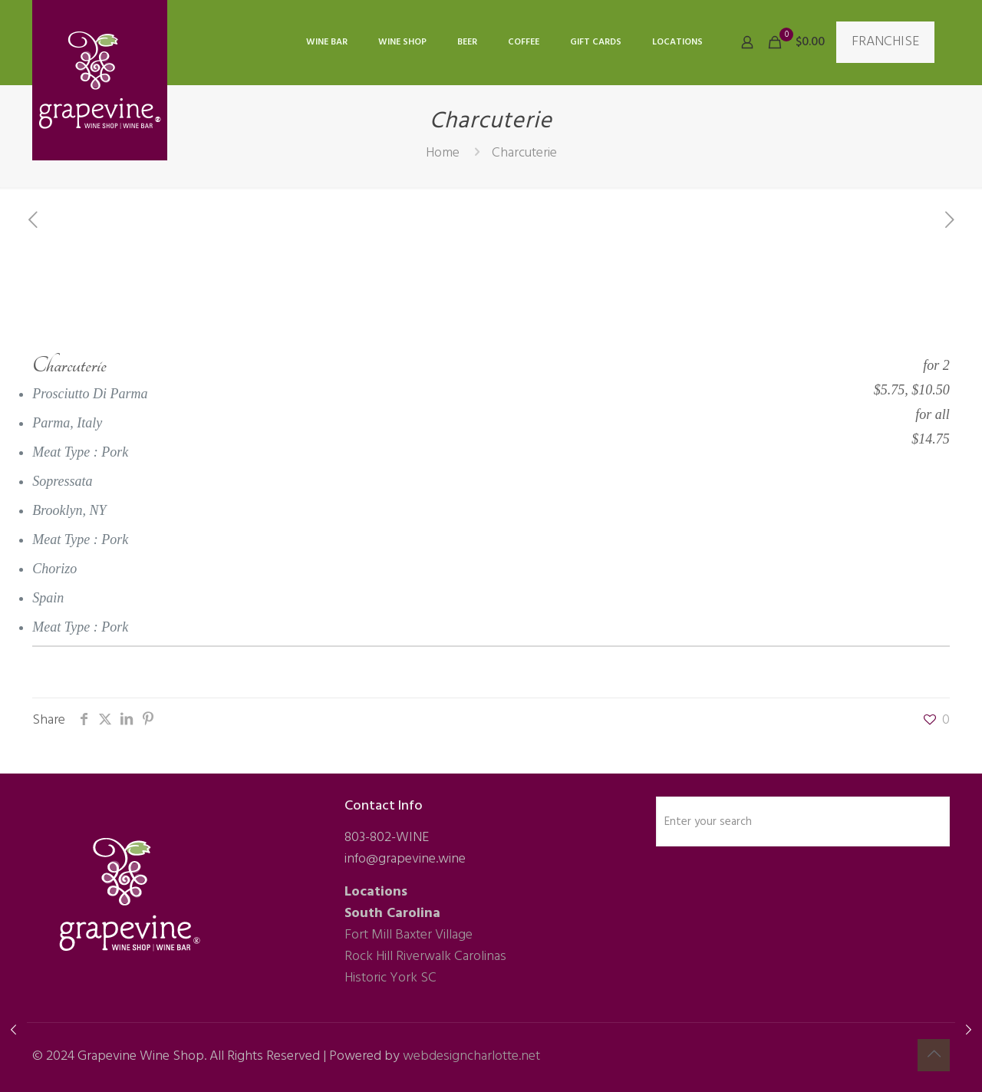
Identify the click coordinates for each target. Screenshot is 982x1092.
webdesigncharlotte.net (471, 1056)
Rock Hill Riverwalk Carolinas (425, 956)
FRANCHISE (885, 42)
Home (443, 153)
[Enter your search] (803, 821)
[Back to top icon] (934, 1055)
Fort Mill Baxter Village (408, 935)
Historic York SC (390, 978)
